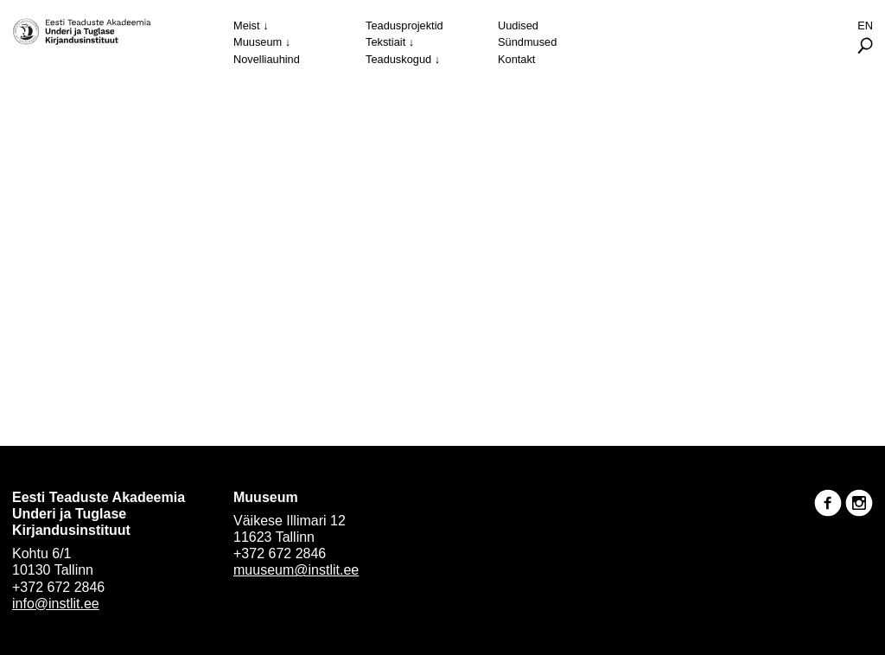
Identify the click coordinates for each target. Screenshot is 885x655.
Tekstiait (385, 41)
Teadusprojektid (404, 25)
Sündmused (527, 41)
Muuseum (257, 41)
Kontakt (516, 59)
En (865, 25)
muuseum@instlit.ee (296, 570)
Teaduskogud (398, 59)
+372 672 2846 (58, 587)
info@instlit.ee (55, 603)
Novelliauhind (266, 59)
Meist (246, 25)
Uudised (518, 25)
